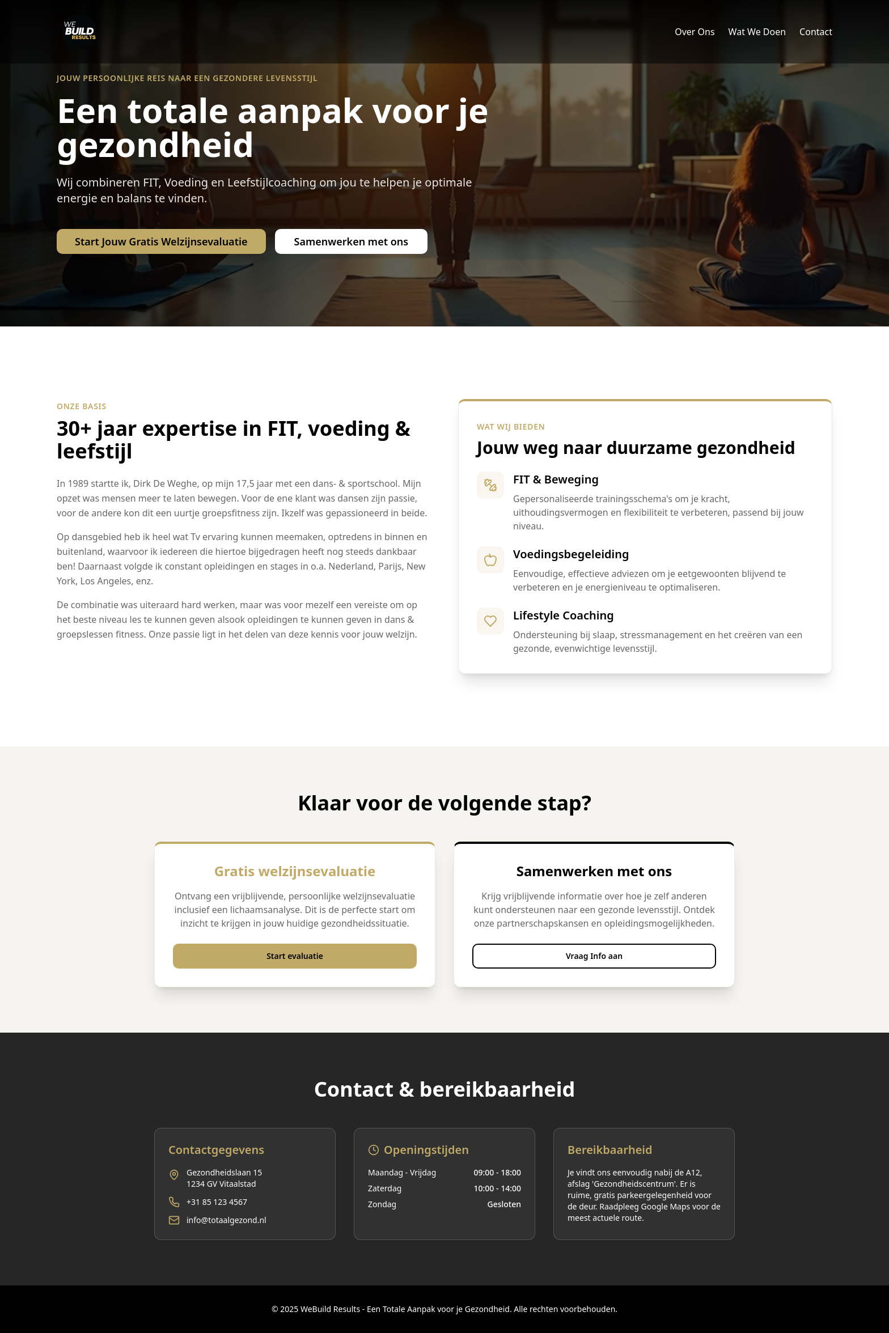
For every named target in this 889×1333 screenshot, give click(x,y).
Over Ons (694, 32)
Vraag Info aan (594, 955)
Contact (815, 32)
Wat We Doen (757, 32)
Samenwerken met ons (351, 241)
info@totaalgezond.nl (226, 1220)
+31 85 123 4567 (217, 1201)
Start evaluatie (294, 955)
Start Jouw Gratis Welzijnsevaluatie (161, 241)
